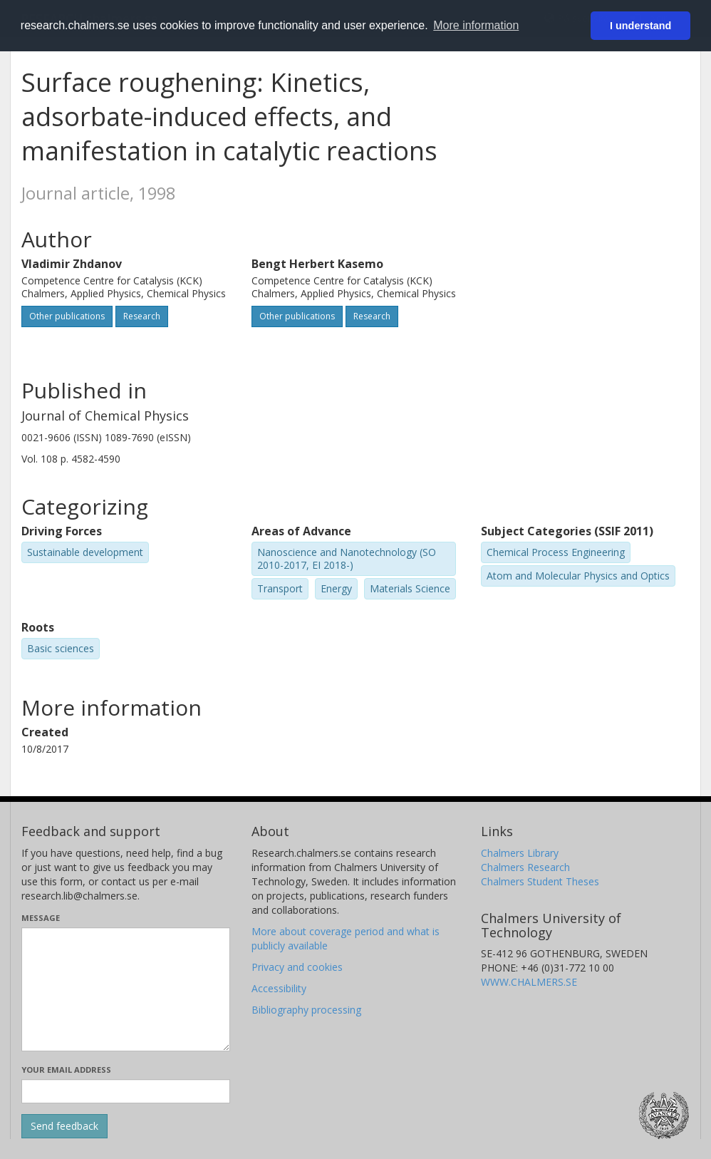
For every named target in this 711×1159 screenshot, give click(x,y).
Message (40, 917)
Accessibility (278, 988)
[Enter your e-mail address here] (125, 1091)
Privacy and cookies (297, 967)
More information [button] (476, 25)
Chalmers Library (520, 853)
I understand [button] (640, 25)
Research (141, 316)
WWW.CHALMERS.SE (529, 982)
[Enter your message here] (125, 989)
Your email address (66, 1069)
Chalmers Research (525, 867)
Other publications (67, 316)
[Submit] (64, 1126)
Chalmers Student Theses (540, 881)
